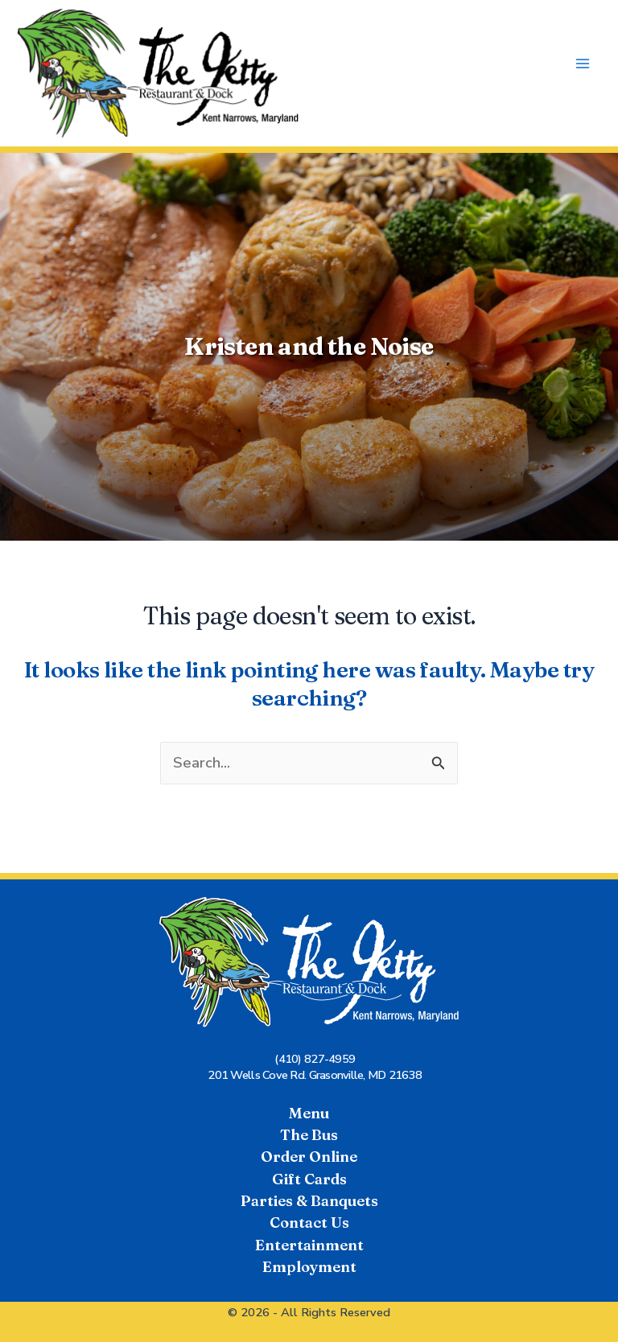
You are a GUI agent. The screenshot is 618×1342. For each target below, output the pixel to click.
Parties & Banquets (309, 1201)
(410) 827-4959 (314, 1059)
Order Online (309, 1156)
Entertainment (309, 1245)
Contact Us (309, 1222)
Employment (309, 1267)
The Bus (309, 1135)
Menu (309, 1113)
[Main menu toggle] (583, 64)
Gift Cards (309, 1179)
